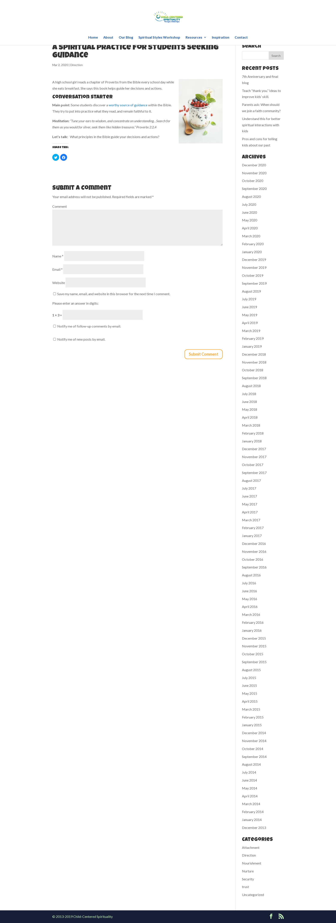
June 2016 (249, 591)
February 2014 (253, 812)
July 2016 (249, 583)
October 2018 (252, 370)
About (108, 37)
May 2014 (249, 788)
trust (245, 887)
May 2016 (249, 599)
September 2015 (254, 662)
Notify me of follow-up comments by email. (89, 326)
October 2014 (252, 749)
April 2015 (250, 701)
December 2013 (254, 827)
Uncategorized (253, 895)
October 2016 (252, 559)
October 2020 (252, 181)
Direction (76, 65)
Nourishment (251, 863)
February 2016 (253, 622)
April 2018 (250, 417)
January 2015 (252, 725)
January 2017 (252, 536)
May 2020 (249, 220)
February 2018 (253, 433)
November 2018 (254, 362)
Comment (59, 206)
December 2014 (254, 733)
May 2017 (249, 504)
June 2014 (249, 780)
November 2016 (254, 551)
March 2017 (251, 520)
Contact (241, 37)
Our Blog (126, 37)
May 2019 (249, 315)
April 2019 (250, 323)
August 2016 (251, 575)
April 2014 (250, 796)
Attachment (251, 847)
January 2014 (252, 820)
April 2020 (250, 228)
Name (57, 256)
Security (248, 879)
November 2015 (254, 646)
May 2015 (249, 693)
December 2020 (254, 165)
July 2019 (249, 299)
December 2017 (254, 449)
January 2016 (252, 630)
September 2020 (254, 188)
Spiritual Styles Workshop (159, 37)
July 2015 (249, 678)
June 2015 (249, 685)
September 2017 (254, 473)
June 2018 (249, 402)
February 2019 (253, 338)
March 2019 (251, 331)
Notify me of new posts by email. (81, 339)
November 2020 (254, 173)
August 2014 (251, 764)
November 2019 (254, 267)
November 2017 (254, 457)
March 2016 (251, 614)
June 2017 (249, 496)
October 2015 (252, 654)
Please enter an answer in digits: (75, 303)
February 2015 (253, 717)
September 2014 (254, 757)
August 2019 (251, 291)
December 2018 (254, 354)
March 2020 (251, 236)
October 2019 (252, 275)
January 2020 (252, 252)
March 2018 (251, 425)
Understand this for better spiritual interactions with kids (261, 125)
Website (58, 283)
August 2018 (251, 386)
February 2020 (253, 244)
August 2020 (251, 196)
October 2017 (252, 465)
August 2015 (251, 670)
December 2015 (254, 638)
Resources (194, 37)
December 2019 (254, 259)
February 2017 (253, 528)
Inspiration (220, 37)
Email (57, 269)
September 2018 (254, 378)
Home (93, 37)
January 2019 (252, 346)
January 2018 (252, 441)
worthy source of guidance (128, 105)
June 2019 (249, 307)
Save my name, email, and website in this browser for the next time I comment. (113, 294)
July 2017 (249, 488)
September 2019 (254, 283)
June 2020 (249, 212)
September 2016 (254, 567)
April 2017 (250, 512)
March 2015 (251, 709)
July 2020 (249, 204)
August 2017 (251, 480)
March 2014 (251, 804)
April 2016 (250, 606)
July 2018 (249, 394)
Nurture (248, 871)
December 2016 (254, 543)
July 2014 (249, 772)
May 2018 (249, 409)
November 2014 (254, 741)
